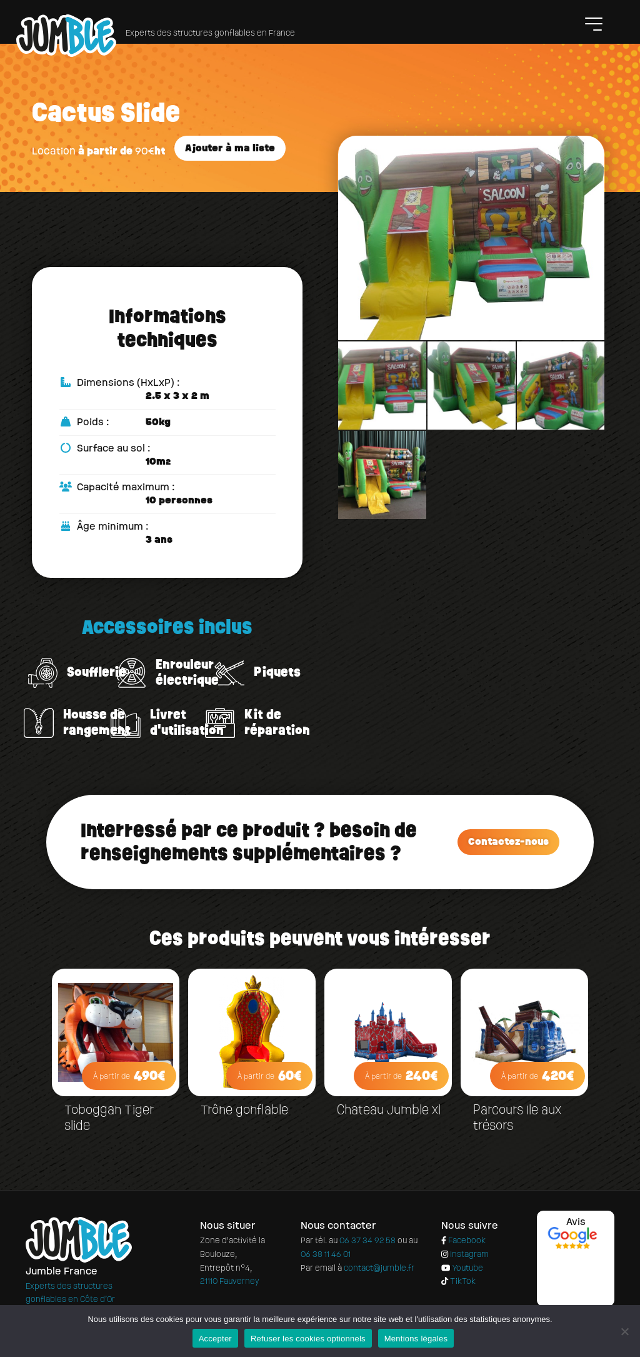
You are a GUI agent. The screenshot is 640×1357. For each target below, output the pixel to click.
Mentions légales (416, 1338)
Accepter (215, 1338)
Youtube (461, 1268)
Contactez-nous (508, 841)
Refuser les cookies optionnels (308, 1338)
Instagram (465, 1254)
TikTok (458, 1281)
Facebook (463, 1241)
